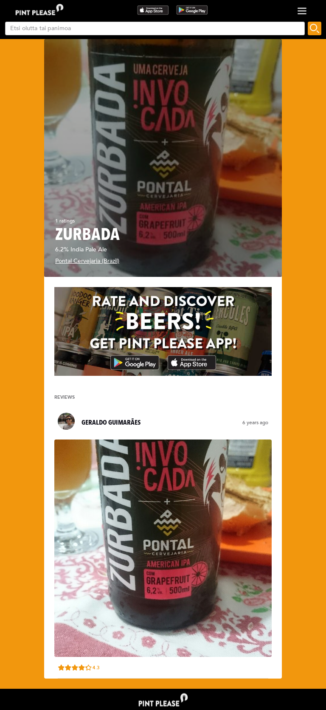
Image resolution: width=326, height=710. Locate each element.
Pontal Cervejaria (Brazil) (87, 261)
